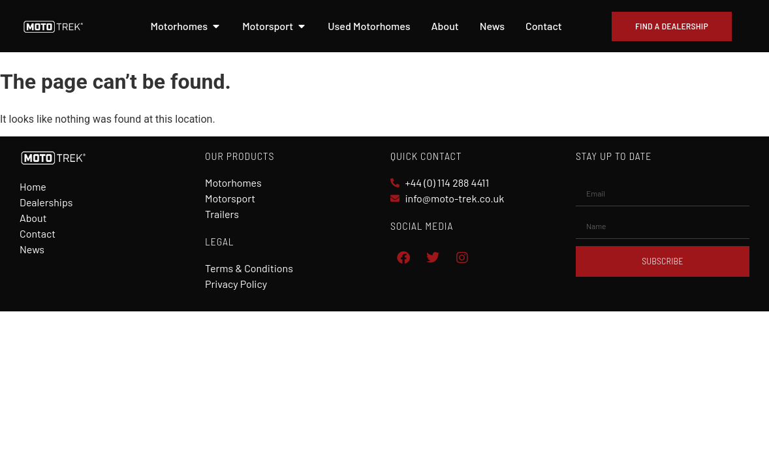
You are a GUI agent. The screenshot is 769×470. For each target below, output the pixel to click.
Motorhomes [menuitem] (179, 26)
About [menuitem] (444, 26)
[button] (216, 26)
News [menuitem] (492, 26)
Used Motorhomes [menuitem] (369, 26)
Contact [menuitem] (544, 26)
